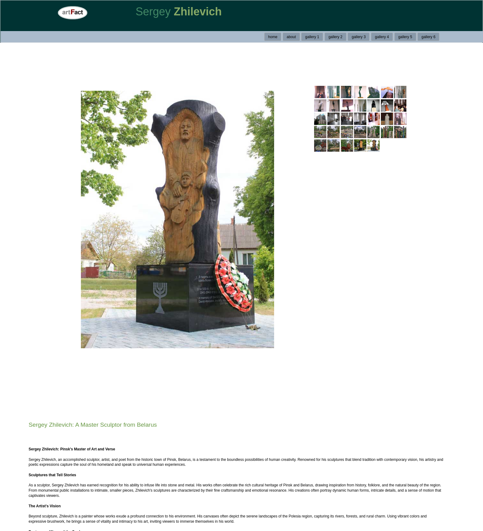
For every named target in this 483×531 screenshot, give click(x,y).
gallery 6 (428, 37)
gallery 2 (335, 37)
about (291, 37)
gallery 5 (405, 37)
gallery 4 (382, 37)
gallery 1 (312, 37)
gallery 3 (358, 37)
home (272, 37)
